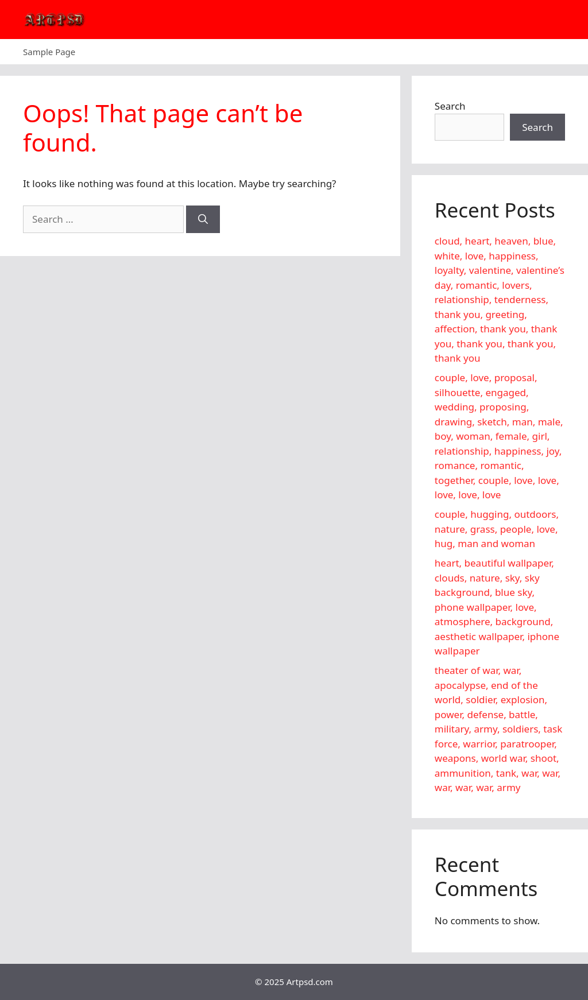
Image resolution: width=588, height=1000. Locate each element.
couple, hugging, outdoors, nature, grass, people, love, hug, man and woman (497, 528)
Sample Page (49, 51)
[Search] (203, 219)
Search (450, 106)
